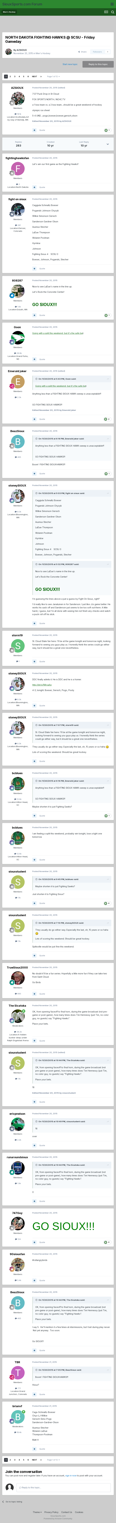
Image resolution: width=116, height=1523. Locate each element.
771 (18, 1388)
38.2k (18, 1032)
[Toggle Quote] (36, 379)
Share (82, 52)
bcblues (17, 773)
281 (18, 225)
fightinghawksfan (17, 158)
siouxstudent (17, 871)
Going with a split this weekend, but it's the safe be (57, 333)
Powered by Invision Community (58, 1518)
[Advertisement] (58, 24)
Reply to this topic (98, 64)
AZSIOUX (22, 50)
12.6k (17, 799)
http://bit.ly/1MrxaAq (42, 685)
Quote (42, 130)
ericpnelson (17, 1113)
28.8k (18, 353)
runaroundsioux (17, 1157)
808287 (17, 280)
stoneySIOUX (17, 485)
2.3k (18, 397)
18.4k (17, 1432)
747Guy (17, 1213)
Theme (37, 1512)
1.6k (18, 306)
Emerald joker (17, 371)
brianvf (17, 1406)
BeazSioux (17, 431)
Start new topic (70, 64)
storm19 (17, 635)
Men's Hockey (43, 53)
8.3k (18, 511)
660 (18, 993)
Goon (17, 327)
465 (18, 457)
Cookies (79, 1512)
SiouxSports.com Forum (22, 4)
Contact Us (66, 1512)
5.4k (18, 1280)
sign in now (70, 1475)
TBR (17, 1362)
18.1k (18, 114)
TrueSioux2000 (17, 967)
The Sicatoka (17, 1005)
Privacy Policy (51, 1512)
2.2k (18, 1140)
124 (18, 1239)
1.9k (18, 1183)
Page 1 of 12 (53, 76)
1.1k (18, 897)
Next (34, 76)
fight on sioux (17, 199)
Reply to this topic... (30, 1487)
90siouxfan (17, 1254)
